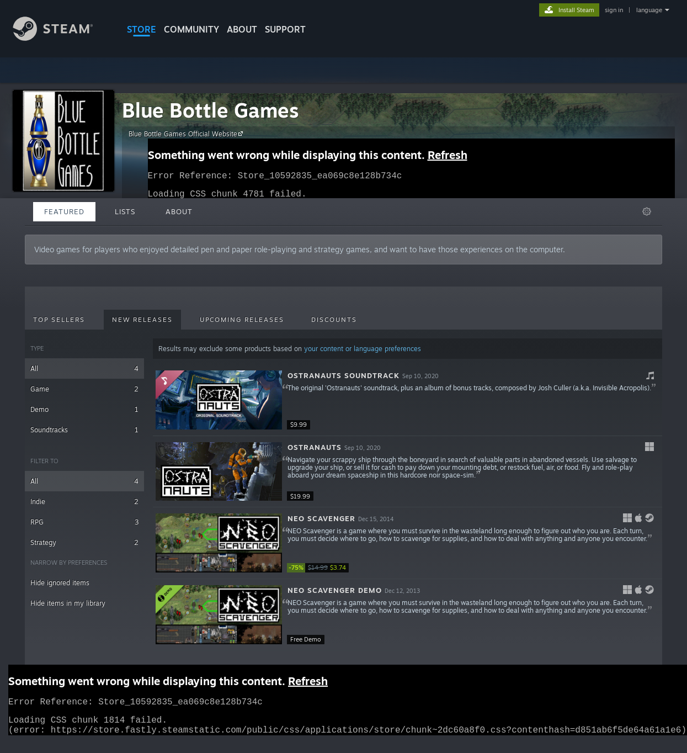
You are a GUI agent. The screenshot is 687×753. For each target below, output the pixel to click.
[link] (320, 567)
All (84, 368)
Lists (125, 211)
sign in (614, 10)
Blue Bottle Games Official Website (187, 133)
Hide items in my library (67, 603)
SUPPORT (285, 29)
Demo (84, 409)
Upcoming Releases (242, 320)
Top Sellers (59, 320)
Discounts (334, 320)
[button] (407, 400)
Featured (64, 211)
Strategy (84, 542)
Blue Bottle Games (210, 110)
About (242, 29)
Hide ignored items (59, 583)
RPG (84, 522)
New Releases (142, 320)
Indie (84, 501)
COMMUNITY (191, 29)
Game (84, 389)
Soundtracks (84, 429)
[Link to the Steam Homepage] (61, 38)
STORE (141, 29)
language (649, 10)
